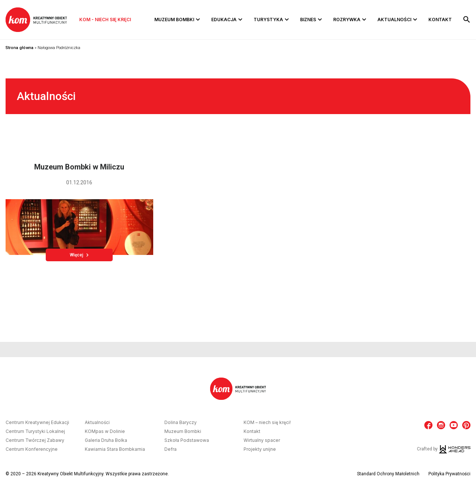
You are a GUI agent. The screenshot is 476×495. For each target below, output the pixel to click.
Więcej (79, 255)
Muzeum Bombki (174, 19)
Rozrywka (346, 19)
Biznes (308, 19)
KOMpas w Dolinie (105, 431)
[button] (466, 19)
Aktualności (394, 19)
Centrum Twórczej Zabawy (35, 440)
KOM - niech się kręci (105, 19)
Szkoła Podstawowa (186, 440)
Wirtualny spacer (262, 440)
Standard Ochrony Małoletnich (388, 473)
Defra (170, 449)
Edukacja (224, 19)
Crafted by (443, 449)
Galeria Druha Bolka (106, 440)
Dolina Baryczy (180, 422)
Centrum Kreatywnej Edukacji (37, 422)
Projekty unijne (260, 449)
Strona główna (19, 47)
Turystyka (268, 19)
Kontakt (440, 19)
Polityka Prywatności (449, 473)
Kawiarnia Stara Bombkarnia (115, 449)
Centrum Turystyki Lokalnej (35, 431)
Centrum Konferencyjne (32, 449)
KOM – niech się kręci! (267, 422)
